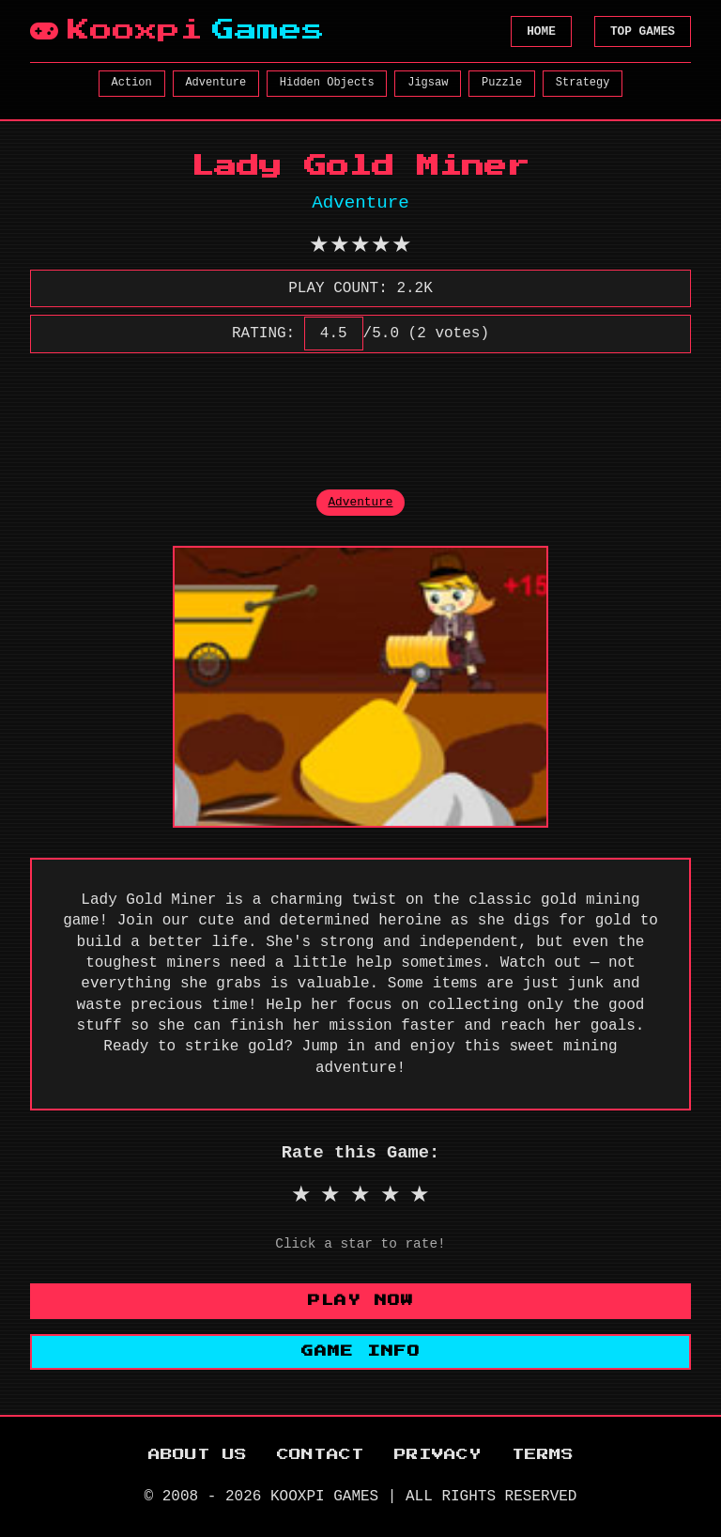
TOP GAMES (642, 31)
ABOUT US (197, 1455)
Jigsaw (427, 82)
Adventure (215, 82)
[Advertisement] (371, 410)
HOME (541, 31)
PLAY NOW (361, 1301)
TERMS (543, 1455)
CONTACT (320, 1455)
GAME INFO (361, 1351)
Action (132, 82)
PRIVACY (438, 1455)
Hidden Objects (327, 82)
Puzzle (502, 82)
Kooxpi (177, 31)
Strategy (583, 82)
